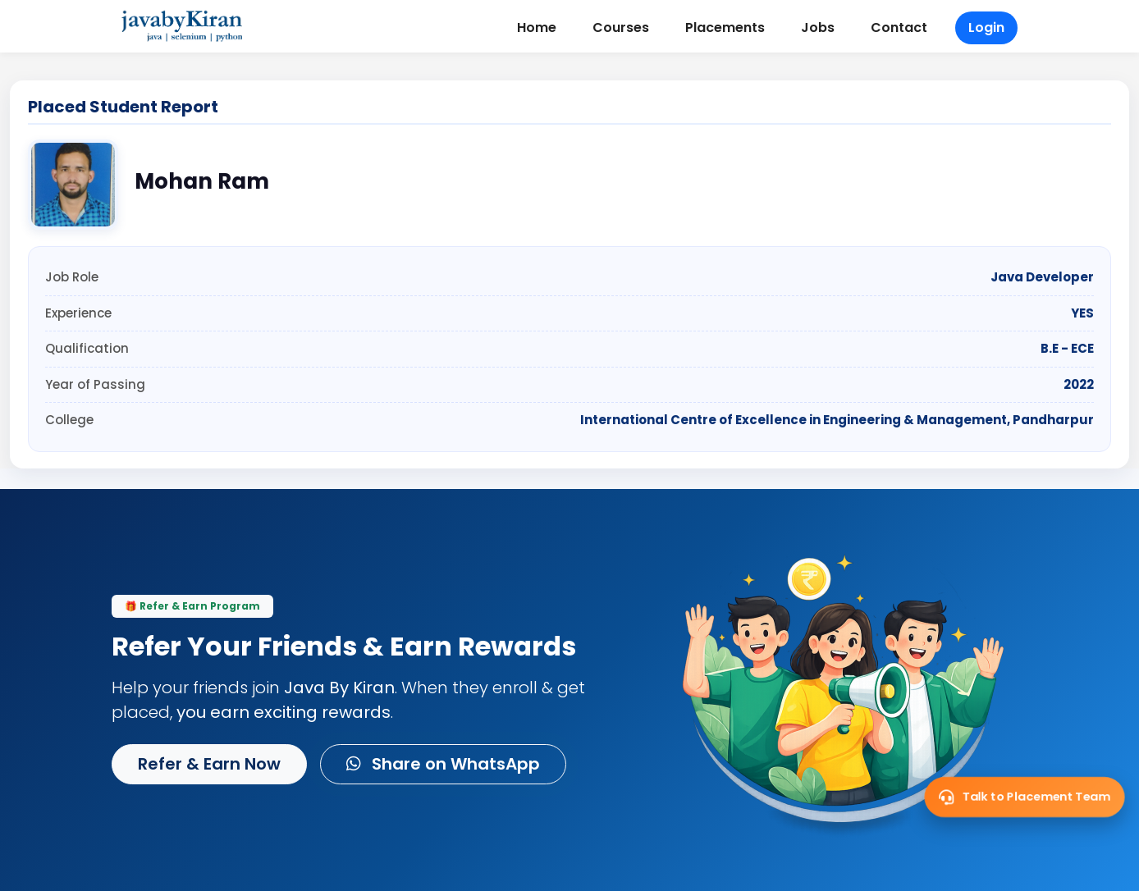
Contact (899, 27)
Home (536, 27)
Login (986, 27)
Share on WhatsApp (443, 763)
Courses (620, 27)
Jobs (818, 27)
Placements (725, 27)
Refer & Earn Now (209, 763)
